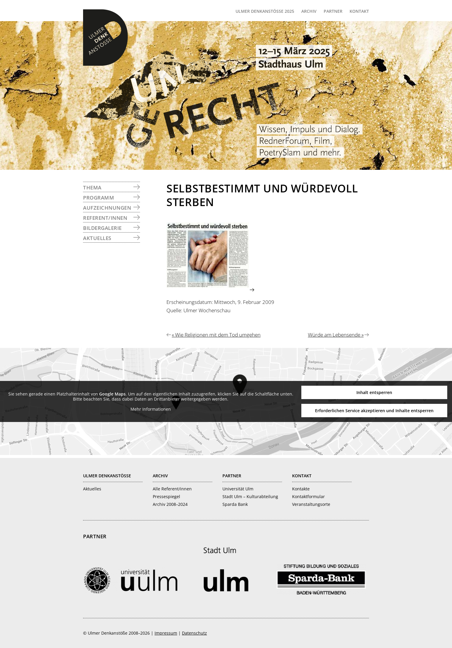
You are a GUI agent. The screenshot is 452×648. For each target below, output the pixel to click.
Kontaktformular (308, 496)
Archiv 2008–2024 (170, 504)
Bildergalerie (102, 228)
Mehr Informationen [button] (150, 409)
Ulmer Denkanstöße (105, 37)
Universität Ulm (237, 489)
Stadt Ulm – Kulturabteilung (250, 496)
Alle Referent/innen (172, 489)
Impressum (166, 633)
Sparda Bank (235, 504)
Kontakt (301, 475)
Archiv (160, 475)
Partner (231, 475)
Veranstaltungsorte (311, 504)
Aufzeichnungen (107, 207)
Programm (98, 197)
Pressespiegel (166, 496)
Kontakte (301, 489)
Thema (92, 187)
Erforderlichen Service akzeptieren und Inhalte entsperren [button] (374, 410)
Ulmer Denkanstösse (107, 475)
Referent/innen (105, 217)
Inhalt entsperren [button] (374, 392)
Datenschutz (194, 633)
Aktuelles (97, 238)
